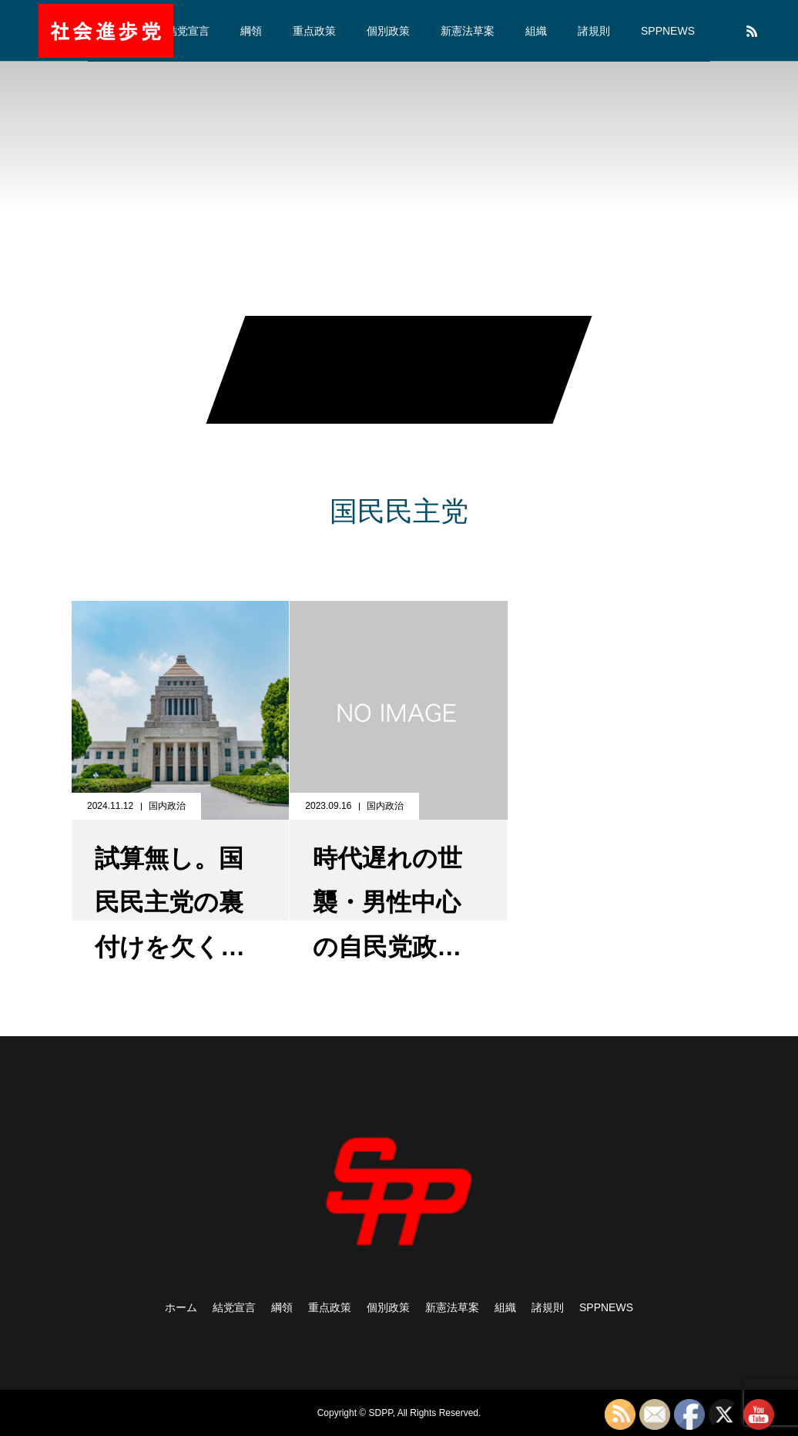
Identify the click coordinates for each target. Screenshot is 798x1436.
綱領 (251, 31)
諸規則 (594, 31)
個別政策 (388, 31)
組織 (536, 31)
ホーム (181, 1307)
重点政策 (314, 31)
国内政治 (167, 805)
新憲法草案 (468, 31)
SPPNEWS (668, 31)
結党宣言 (188, 31)
